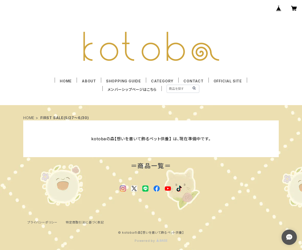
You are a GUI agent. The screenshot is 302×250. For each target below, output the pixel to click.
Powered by (151, 241)
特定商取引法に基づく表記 (85, 222)
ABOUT (89, 81)
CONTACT (193, 81)
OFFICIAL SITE (228, 81)
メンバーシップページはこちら (132, 89)
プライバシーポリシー (42, 222)
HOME (66, 81)
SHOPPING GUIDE (123, 81)
